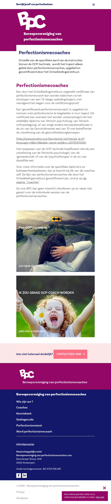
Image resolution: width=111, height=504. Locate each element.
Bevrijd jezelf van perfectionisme (34, 4)
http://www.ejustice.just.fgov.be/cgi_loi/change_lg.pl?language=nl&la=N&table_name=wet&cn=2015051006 (50, 141)
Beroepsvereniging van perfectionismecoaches (51, 394)
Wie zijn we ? (24, 402)
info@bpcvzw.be (25, 444)
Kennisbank (24, 413)
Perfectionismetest (29, 425)
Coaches (22, 407)
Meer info (100, 497)
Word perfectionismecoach (34, 431)
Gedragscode (25, 419)
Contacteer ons (69, 354)
